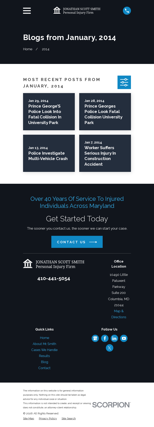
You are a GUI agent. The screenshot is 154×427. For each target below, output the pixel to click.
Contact (44, 368)
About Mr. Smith (44, 344)
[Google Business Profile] (95, 338)
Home (44, 338)
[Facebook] (105, 338)
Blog (44, 362)
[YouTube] (124, 338)
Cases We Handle (44, 350)
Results (44, 356)
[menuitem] (28, 418)
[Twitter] (109, 348)
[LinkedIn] (114, 338)
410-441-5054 (53, 278)
